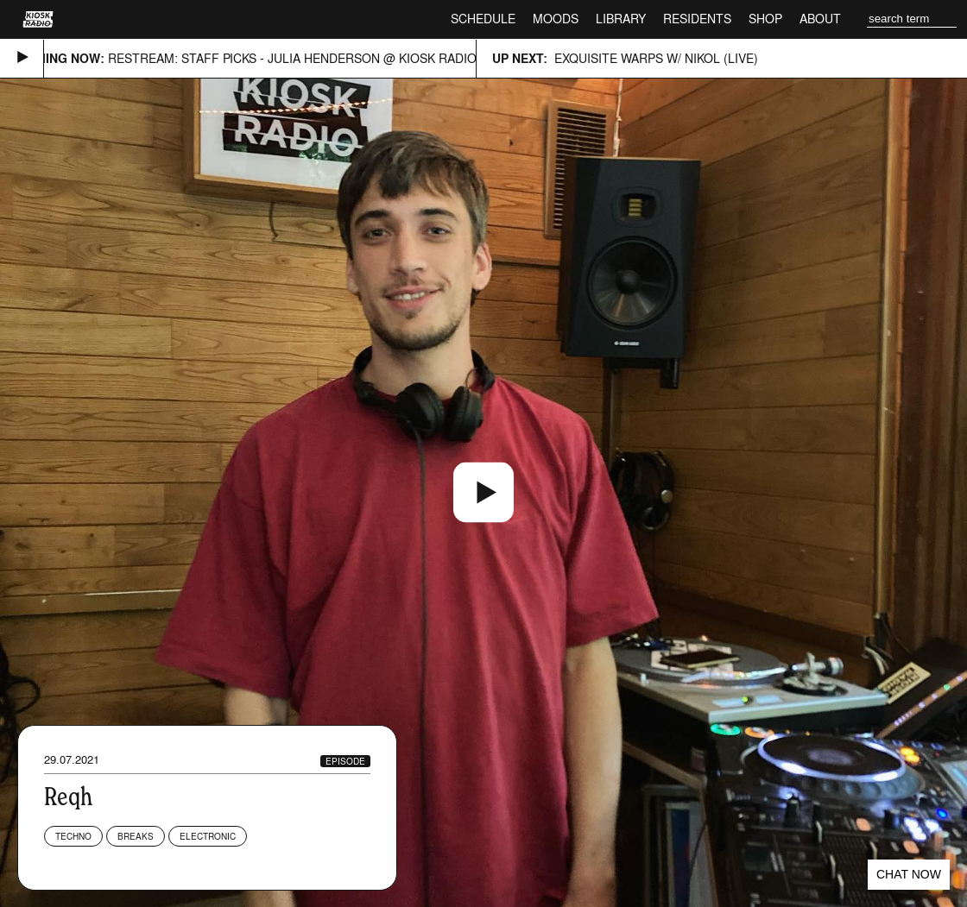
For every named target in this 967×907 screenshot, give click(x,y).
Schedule (483, 18)
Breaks (135, 836)
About (820, 18)
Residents (697, 18)
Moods (555, 18)
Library (621, 18)
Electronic (208, 836)
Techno (73, 836)
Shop (765, 18)
